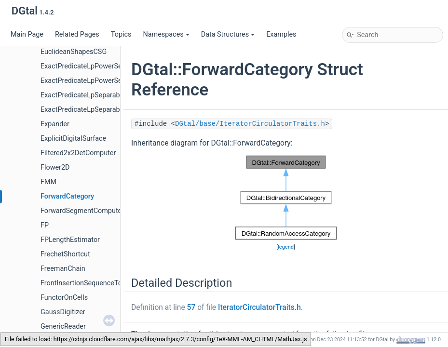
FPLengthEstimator (70, 240)
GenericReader (63, 326)
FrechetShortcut (65, 254)
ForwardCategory (67, 196)
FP (45, 225)
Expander (55, 124)
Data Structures (228, 34)
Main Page (27, 34)
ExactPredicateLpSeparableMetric (93, 95)
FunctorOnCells (64, 298)
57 (191, 307)
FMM (48, 182)
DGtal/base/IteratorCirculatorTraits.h (250, 124)
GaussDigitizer (63, 312)
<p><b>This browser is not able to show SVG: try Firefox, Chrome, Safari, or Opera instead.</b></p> (286, 197)
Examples (281, 34)
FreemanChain (63, 269)
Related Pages (77, 34)
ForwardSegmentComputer (82, 211)
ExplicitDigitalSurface (73, 138)
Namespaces (166, 34)
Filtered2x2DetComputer (78, 153)
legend (286, 247)
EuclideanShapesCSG (74, 52)
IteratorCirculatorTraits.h (259, 307)
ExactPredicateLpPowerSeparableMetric (102, 66)
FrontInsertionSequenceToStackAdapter (102, 283)
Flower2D (55, 167)
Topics (121, 34)
